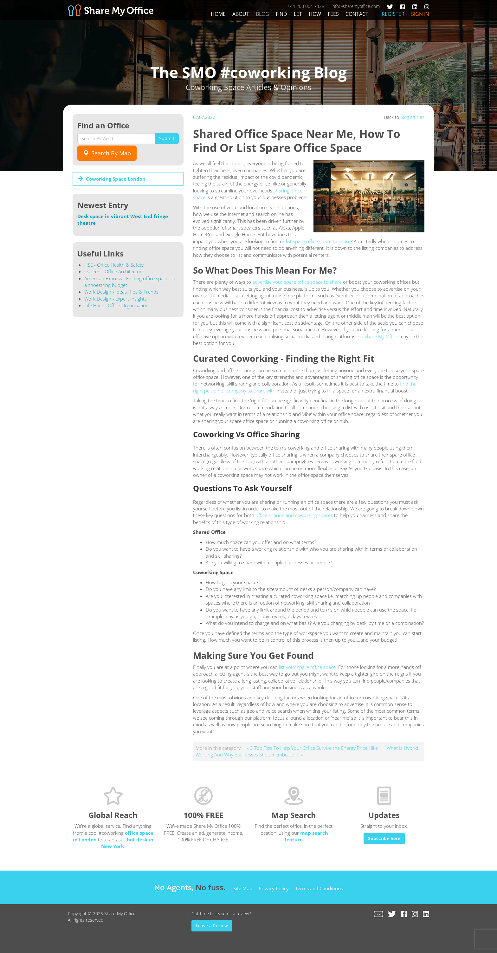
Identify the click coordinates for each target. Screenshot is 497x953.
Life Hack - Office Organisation (116, 305)
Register (393, 14)
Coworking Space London (115, 179)
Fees (333, 14)
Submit (166, 138)
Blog (262, 14)
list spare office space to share (318, 241)
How (315, 14)
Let (298, 14)
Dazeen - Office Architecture (114, 271)
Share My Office (381, 336)
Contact (356, 14)
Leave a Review (212, 926)
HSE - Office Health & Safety (114, 265)
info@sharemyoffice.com (356, 6)
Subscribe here (384, 838)
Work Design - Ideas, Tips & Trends (121, 291)
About (240, 14)
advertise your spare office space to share (297, 282)
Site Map (242, 888)
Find (281, 14)
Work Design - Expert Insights (115, 298)
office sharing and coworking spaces (294, 515)
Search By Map (107, 153)
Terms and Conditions (319, 888)
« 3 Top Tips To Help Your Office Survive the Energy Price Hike (313, 748)
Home (218, 14)
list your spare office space (307, 667)
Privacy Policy (274, 888)
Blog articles (412, 117)
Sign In (420, 14)
